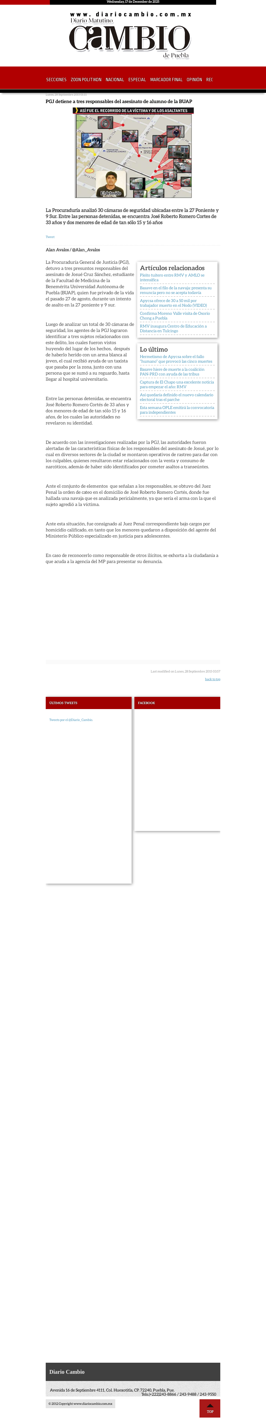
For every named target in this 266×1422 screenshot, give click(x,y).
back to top (212, 679)
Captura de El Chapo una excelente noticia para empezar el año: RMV (177, 384)
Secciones (56, 79)
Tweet (50, 237)
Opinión (194, 79)
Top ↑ (210, 1408)
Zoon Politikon (86, 79)
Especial (137, 79)
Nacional (115, 79)
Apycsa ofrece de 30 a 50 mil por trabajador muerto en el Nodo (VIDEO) (173, 303)
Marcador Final (166, 79)
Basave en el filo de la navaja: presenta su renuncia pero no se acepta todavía (176, 290)
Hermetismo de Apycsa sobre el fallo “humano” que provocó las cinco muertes (176, 359)
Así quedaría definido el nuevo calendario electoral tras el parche (176, 397)
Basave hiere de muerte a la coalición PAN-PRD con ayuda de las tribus (172, 371)
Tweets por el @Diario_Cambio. (71, 720)
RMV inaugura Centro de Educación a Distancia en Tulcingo (173, 328)
